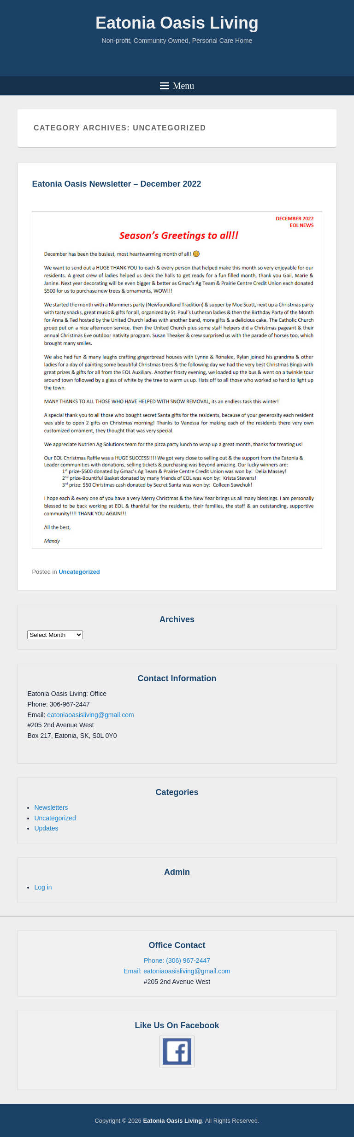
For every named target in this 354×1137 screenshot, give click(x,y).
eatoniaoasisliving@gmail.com (90, 715)
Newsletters (51, 807)
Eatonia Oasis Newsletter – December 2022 (116, 184)
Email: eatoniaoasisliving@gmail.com (177, 971)
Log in (43, 887)
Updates (46, 828)
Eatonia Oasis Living (177, 22)
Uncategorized (79, 571)
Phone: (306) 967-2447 (177, 960)
